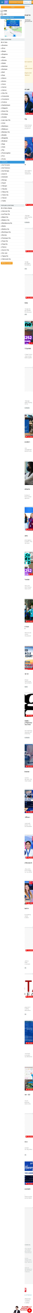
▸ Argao (3, 57)
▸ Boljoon (3, 78)
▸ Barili (3, 72)
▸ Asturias (4, 60)
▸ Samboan (4, 162)
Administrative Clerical (7, 17)
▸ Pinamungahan (5, 153)
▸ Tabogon (4, 186)
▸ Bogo (3, 75)
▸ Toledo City (4, 195)
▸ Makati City (4, 217)
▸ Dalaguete (4, 108)
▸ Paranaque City (6, 238)
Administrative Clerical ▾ (16, 2)
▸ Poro (3, 156)
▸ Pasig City (4, 244)
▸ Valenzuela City (6, 259)
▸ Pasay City (4, 241)
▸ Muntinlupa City (6, 232)
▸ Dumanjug (4, 114)
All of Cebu (4, 42)
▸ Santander (4, 177)
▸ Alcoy (3, 48)
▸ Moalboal (4, 141)
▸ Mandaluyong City (6, 223)
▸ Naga (3, 144)
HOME (4, 11)
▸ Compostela (5, 96)
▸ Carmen (3, 87)
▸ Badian (3, 63)
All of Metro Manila (6, 208)
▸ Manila (3, 226)
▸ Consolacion (5, 99)
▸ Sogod (3, 183)
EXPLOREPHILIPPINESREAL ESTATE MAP (13, 23)
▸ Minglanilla (4, 138)
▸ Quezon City (5, 250)
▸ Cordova (4, 102)
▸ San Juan (4, 253)
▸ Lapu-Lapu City (5, 120)
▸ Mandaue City (5, 132)
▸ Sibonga (4, 180)
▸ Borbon (3, 81)
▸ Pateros (3, 247)
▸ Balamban (4, 66)
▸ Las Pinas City (5, 214)
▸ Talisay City (4, 192)
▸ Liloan (3, 123)
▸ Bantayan (4, 69)
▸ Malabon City (5, 220)
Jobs (4, 14)
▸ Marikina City (5, 229)
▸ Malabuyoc (4, 129)
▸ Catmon (4, 90)
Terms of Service (27, 1295)
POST (13, 7)
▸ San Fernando (5, 165)
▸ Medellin (4, 135)
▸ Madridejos (4, 126)
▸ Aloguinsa (4, 54)
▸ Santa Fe (4, 174)
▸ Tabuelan (4, 189)
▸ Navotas (4, 235)
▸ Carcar (3, 84)
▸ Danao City (4, 111)
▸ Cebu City (4, 93)
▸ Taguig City (4, 256)
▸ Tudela (3, 201)
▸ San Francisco (5, 168)
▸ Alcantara (4, 45)
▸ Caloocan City (5, 211)
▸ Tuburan (4, 198)
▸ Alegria (3, 51)
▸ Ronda (3, 159)
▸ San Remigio (5, 171)
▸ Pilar (2, 150)
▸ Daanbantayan (5, 105)
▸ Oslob (3, 147)
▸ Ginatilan (4, 117)
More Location (6, 263)
